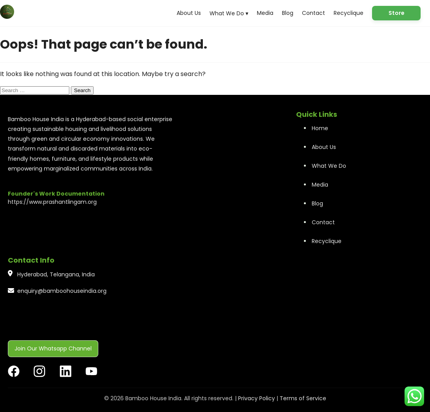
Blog (287, 13)
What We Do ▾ (229, 13)
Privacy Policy (256, 398)
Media (265, 13)
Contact (313, 13)
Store (396, 13)
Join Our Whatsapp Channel (53, 348)
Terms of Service (303, 398)
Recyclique (348, 13)
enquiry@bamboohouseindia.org (62, 291)
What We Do (329, 166)
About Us (189, 13)
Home (320, 128)
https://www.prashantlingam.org (52, 202)
